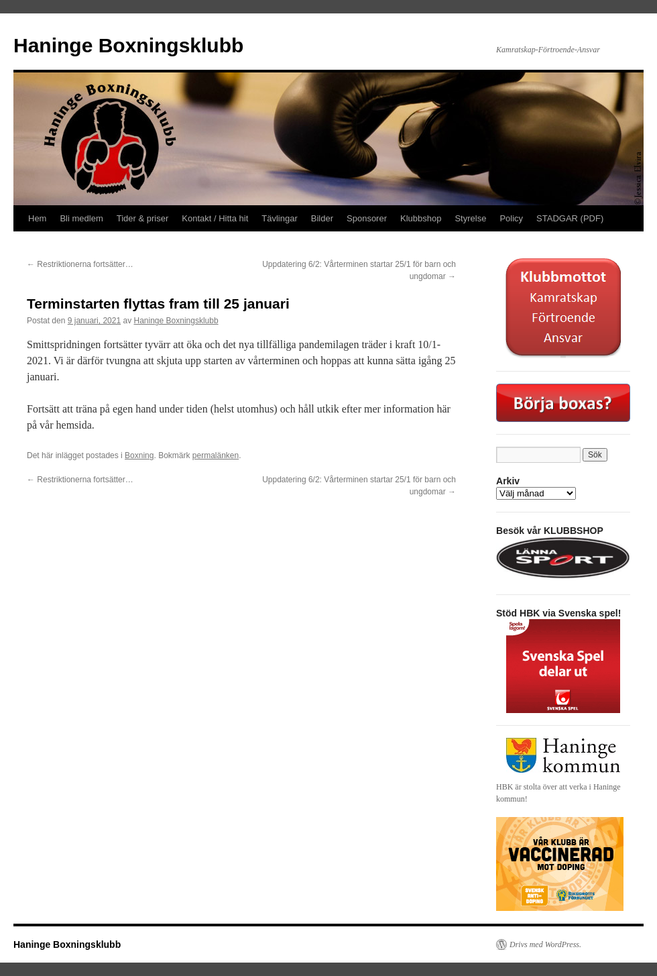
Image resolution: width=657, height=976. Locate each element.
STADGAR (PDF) (569, 218)
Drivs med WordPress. (545, 944)
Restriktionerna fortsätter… (80, 264)
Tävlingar (279, 218)
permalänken (215, 455)
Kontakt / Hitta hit (215, 218)
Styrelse (470, 218)
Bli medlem (81, 218)
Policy (511, 218)
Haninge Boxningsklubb (128, 45)
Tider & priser (143, 218)
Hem (37, 218)
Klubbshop (420, 218)
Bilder (322, 218)
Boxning (139, 455)
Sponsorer (367, 218)
